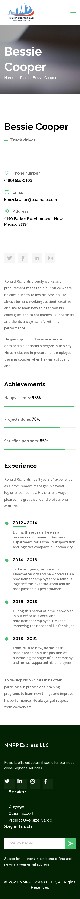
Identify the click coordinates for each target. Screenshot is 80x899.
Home (9, 78)
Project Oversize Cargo (30, 820)
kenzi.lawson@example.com (30, 199)
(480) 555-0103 (18, 180)
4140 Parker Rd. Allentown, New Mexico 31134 (33, 221)
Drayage (16, 806)
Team (24, 78)
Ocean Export (21, 813)
